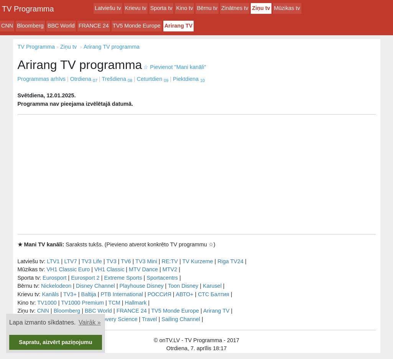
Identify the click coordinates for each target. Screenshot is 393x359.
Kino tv (184, 8)
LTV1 (53, 261)
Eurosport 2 (85, 278)
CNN (7, 26)
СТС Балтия (213, 294)
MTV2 (170, 269)
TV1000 (46, 303)
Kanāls (50, 294)
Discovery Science (114, 319)
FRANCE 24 (94, 26)
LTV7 (70, 261)
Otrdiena (83, 79)
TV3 (111, 261)
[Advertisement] (197, 174)
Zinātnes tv (234, 8)
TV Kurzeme (197, 261)
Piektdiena (189, 79)
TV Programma (28, 9)
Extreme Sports (123, 278)
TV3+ (70, 294)
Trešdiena (117, 79)
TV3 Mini (146, 261)
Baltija (88, 294)
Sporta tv (161, 8)
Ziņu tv (261, 8)
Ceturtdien (152, 79)
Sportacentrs (162, 278)
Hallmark (136, 303)
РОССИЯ (159, 294)
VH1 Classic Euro (68, 269)
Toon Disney (183, 286)
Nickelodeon (56, 286)
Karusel (212, 286)
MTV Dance (143, 269)
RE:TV (170, 261)
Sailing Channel (180, 319)
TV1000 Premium (82, 303)
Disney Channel (95, 286)
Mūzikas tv (287, 8)
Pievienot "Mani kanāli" (174, 67)
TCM (114, 303)
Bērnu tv (207, 8)
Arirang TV (178, 26)
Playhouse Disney (141, 286)
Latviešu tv (108, 8)
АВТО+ (185, 294)
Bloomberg (30, 26)
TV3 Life (91, 261)
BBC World (61, 26)
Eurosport (54, 278)
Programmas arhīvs (42, 79)
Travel (149, 319)
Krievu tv (135, 8)
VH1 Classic (109, 269)
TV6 (126, 261)
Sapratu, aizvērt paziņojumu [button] (55, 342)
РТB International (121, 294)
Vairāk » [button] (90, 322)
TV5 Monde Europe (137, 26)
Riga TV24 (230, 261)
